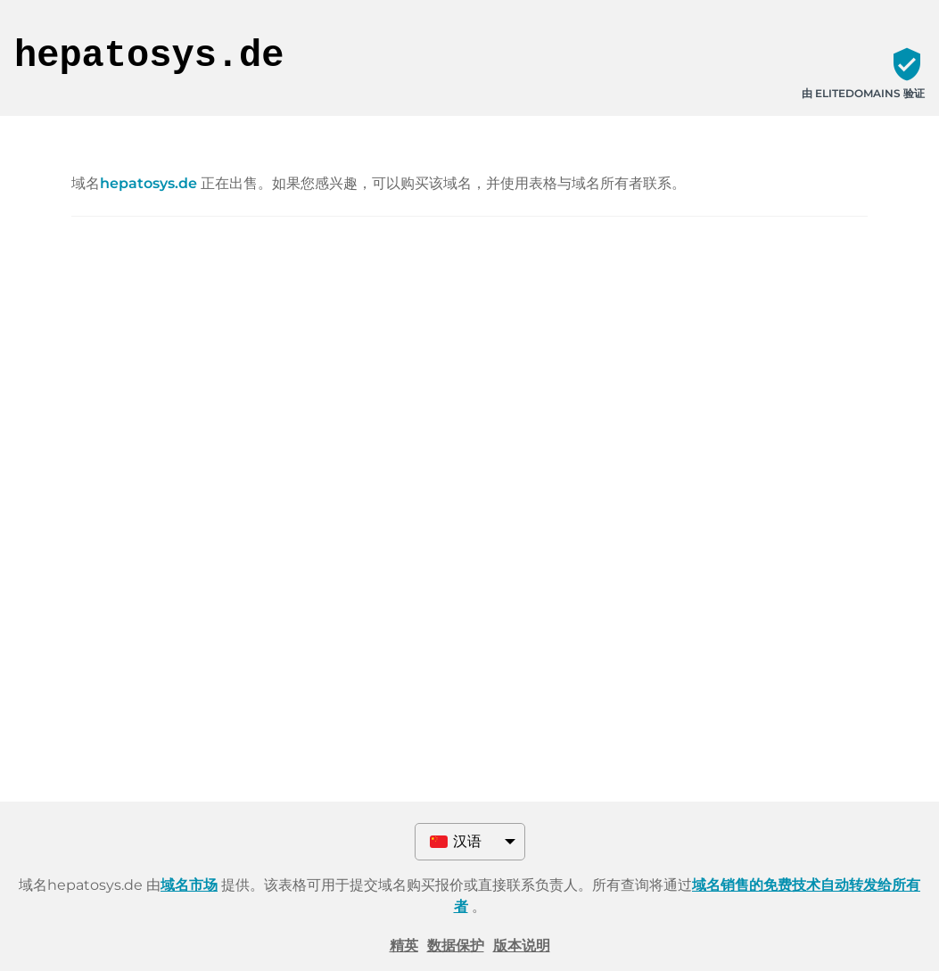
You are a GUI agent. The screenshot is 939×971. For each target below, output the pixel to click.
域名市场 (189, 884)
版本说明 (521, 945)
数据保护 (455, 945)
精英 (404, 945)
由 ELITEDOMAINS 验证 (863, 93)
